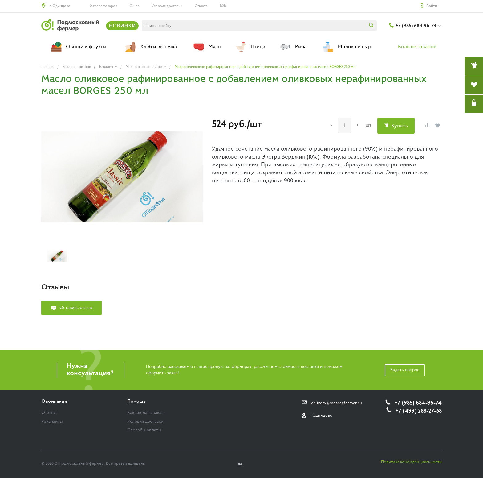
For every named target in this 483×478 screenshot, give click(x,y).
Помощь (136, 401)
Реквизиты (52, 421)
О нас (134, 6)
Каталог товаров (103, 6)
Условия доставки (167, 6)
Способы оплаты (144, 430)
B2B (223, 6)
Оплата (201, 6)
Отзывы (49, 412)
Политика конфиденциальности (411, 462)
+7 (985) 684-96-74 (416, 25)
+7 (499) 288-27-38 (419, 411)
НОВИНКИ (122, 26)
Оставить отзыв (75, 308)
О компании (54, 401)
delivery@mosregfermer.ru (336, 403)
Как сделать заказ (145, 412)
